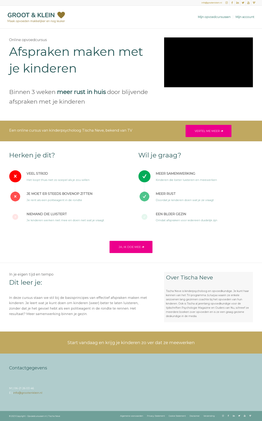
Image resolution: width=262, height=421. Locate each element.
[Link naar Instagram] (226, 2)
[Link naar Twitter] (243, 2)
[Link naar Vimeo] (254, 2)
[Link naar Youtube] (248, 2)
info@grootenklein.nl (211, 2)
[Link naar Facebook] (232, 2)
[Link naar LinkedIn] (237, 2)
